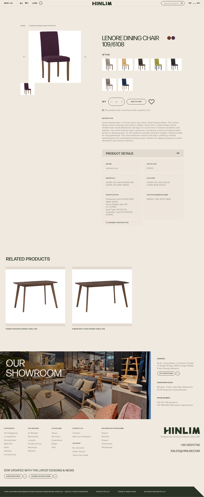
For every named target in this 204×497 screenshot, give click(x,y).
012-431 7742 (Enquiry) (167, 402)
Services (56, 436)
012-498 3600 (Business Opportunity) (175, 405)
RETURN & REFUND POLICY (155, 492)
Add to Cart (136, 102)
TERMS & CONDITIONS (127, 492)
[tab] (143, 153)
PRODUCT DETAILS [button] (142, 153)
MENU (6, 3)
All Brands (33, 433)
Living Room (10, 436)
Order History (79, 451)
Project (105, 440)
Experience (57, 440)
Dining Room (10, 440)
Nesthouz (32, 447)
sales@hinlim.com (185, 451)
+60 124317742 (190, 445)
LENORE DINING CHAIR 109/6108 (42, 26)
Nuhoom (32, 450)
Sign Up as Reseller (82, 436)
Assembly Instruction (117, 222)
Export (105, 433)
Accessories (10, 454)
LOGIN (37, 3)
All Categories (11, 433)
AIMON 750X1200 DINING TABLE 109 (21, 329)
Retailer (105, 436)
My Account (78, 447)
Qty (104, 101)
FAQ (54, 447)
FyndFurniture (34, 443)
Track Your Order (80, 455)
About (54, 433)
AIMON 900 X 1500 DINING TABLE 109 (88, 329)
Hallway (8, 450)
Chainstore (107, 443)
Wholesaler (107, 447)
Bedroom (8, 443)
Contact (76, 433)
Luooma (32, 440)
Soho (6, 447)
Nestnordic (33, 436)
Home (22, 26)
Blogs (54, 443)
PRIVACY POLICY (103, 492)
